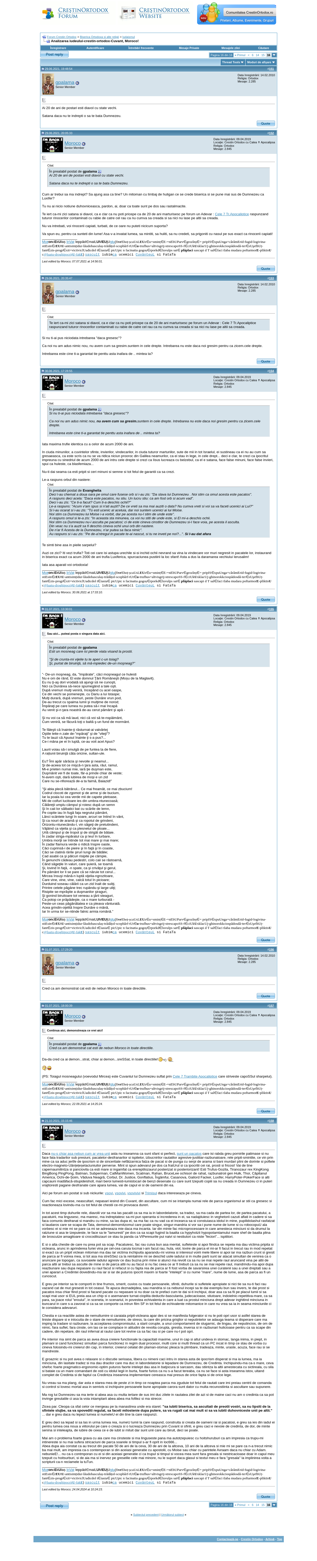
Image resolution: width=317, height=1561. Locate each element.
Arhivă (269, 1539)
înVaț (70, 242)
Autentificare (95, 48)
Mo (45, 242)
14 (257, 55)
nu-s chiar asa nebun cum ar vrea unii (80, 1154)
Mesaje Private (189, 48)
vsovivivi (133, 1193)
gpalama (65, 82)
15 (263, 55)
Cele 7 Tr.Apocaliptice (232, 214)
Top (279, 1539)
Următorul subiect (172, 1514)
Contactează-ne (227, 1539)
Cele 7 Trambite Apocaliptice (195, 1076)
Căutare (263, 48)
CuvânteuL (145, 255)
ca (115, 255)
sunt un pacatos (189, 1154)
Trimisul (151, 1193)
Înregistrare (58, 48)
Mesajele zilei (231, 48)
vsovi (109, 1193)
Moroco (73, 143)
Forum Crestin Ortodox (61, 36)
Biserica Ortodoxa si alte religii (99, 36)
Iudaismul (128, 36)
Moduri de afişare (259, 62)
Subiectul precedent (146, 1514)
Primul (240, 55)
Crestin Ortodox (252, 1539)
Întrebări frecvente (141, 48)
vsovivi (120, 1193)
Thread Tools (231, 62)
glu (112, 242)
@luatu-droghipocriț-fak (63, 254)
